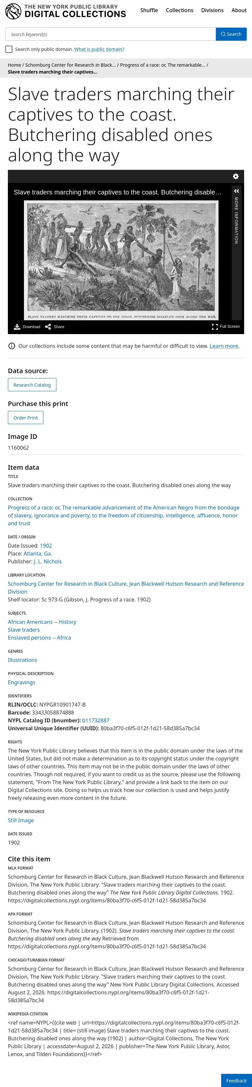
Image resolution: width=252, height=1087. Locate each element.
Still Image (21, 820)
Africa (64, 637)
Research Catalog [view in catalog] (32, 385)
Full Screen (226, 327)
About (239, 10)
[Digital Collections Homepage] (65, 11)
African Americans (30, 621)
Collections (180, 10)
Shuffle (149, 10)
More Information (236, 200)
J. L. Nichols (48, 561)
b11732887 (95, 720)
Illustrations (22, 660)
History (67, 621)
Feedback (236, 1080)
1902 (46, 545)
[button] (236, 191)
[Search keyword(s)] (110, 34)
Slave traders (24, 629)
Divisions (212, 10)
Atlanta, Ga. (38, 553)
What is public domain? (99, 49)
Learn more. (225, 346)
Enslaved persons (29, 637)
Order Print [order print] (25, 418)
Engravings (21, 682)
